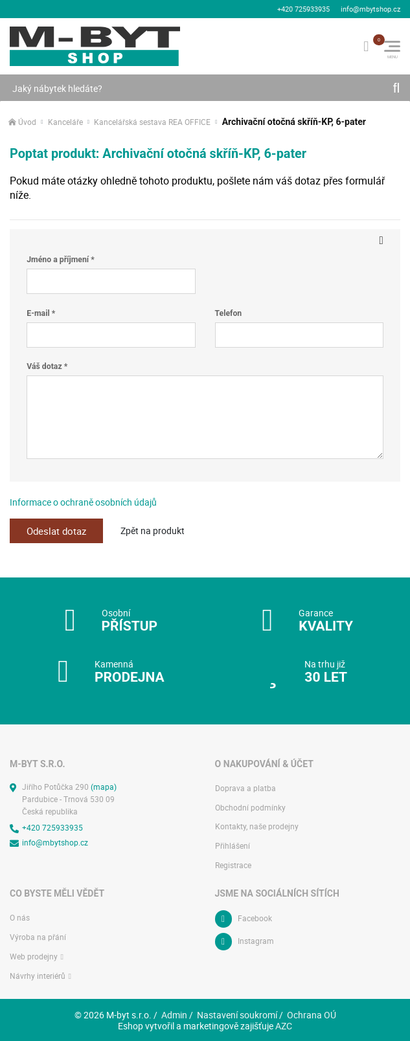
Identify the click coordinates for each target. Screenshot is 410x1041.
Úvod (27, 119)
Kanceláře (65, 119)
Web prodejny (34, 954)
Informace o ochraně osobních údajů (83, 500)
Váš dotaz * (47, 364)
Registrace (233, 863)
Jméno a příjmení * (60, 257)
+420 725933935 (303, 7)
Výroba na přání (38, 935)
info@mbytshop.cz (370, 7)
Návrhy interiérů (37, 973)
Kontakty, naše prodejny (257, 825)
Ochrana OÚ (311, 1013)
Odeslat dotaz (58, 529)
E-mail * (41, 311)
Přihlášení (232, 843)
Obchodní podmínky (250, 805)
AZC (283, 1024)
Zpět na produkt (157, 528)
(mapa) (104, 784)
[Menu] (392, 44)
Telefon (228, 311)
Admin (174, 1013)
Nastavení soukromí (237, 1013)
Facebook (255, 917)
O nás (20, 915)
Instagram (256, 939)
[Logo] (95, 44)
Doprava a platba (245, 786)
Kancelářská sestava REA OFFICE (152, 119)
